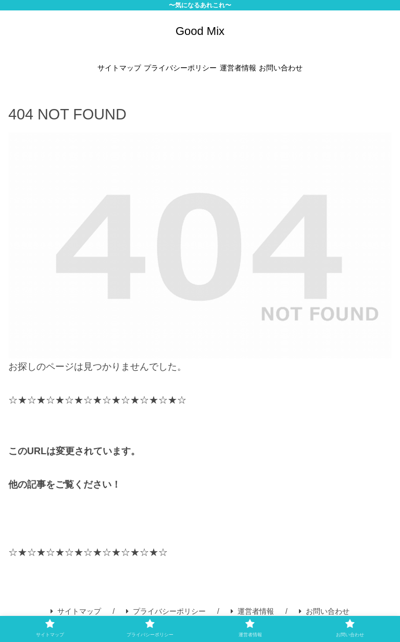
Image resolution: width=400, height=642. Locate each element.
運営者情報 (252, 611)
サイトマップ (76, 611)
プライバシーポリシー (166, 611)
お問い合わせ (324, 611)
